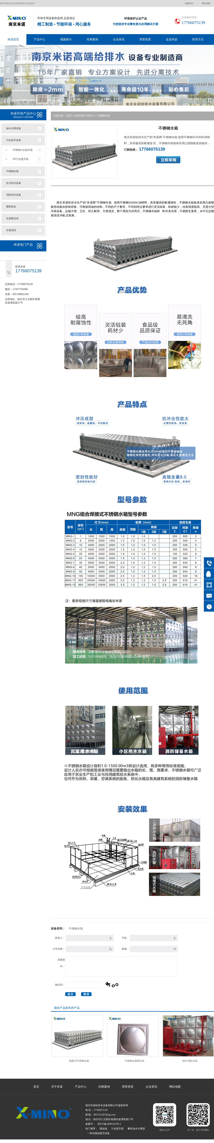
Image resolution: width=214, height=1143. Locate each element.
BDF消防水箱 (189, 1060)
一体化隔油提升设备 (98, 1133)
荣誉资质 (145, 39)
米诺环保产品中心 (84, 115)
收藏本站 (189, 3)
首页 (69, 115)
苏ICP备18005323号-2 (109, 1124)
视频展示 (66, 39)
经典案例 (92, 39)
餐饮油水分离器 (136, 1128)
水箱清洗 (11, 230)
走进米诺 (171, 39)
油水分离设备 (13, 128)
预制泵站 (11, 206)
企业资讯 (118, 39)
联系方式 (198, 39)
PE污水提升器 (21, 159)
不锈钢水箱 (12, 171)
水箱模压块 (12, 218)
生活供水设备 (13, 183)
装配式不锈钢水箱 (79, 1060)
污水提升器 (117, 1128)
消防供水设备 (13, 195)
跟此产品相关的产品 (67, 1007)
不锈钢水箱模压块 (134, 1060)
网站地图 (206, 3)
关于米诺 (57, 1086)
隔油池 (103, 1128)
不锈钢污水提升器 (23, 149)
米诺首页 (13, 39)
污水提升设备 (13, 140)
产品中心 (39, 39)
